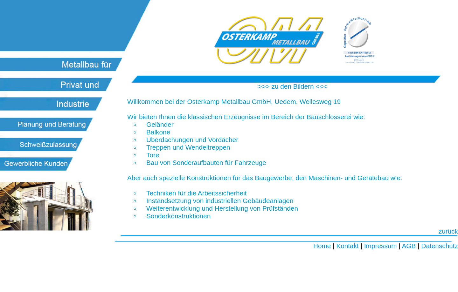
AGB (409, 245)
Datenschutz (439, 245)
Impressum (380, 245)
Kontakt (347, 245)
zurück (448, 231)
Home (322, 245)
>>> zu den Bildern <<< (292, 86)
